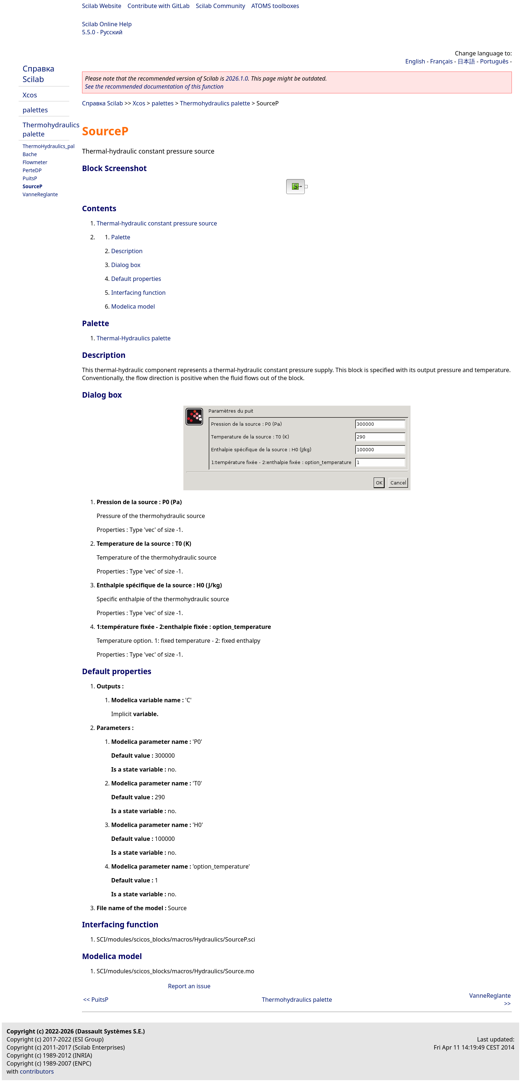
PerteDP (32, 170)
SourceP (32, 186)
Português (494, 61)
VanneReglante (40, 194)
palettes (35, 109)
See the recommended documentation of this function (154, 86)
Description (127, 251)
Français (441, 61)
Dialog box (125, 265)
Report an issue (189, 986)
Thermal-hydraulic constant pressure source (157, 223)
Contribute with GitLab (159, 6)
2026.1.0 (237, 78)
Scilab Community (220, 6)
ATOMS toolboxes (275, 6)
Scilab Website (101, 6)
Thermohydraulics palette (215, 103)
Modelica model (133, 306)
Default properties (136, 279)
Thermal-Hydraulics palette (134, 338)
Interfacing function (138, 293)
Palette (120, 237)
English (415, 61)
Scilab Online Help (107, 24)
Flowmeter (35, 162)
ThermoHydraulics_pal (49, 146)
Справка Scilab (38, 73)
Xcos (30, 94)
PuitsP (30, 178)
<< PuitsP (95, 1000)
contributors (37, 1071)
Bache (30, 154)
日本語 (466, 61)
